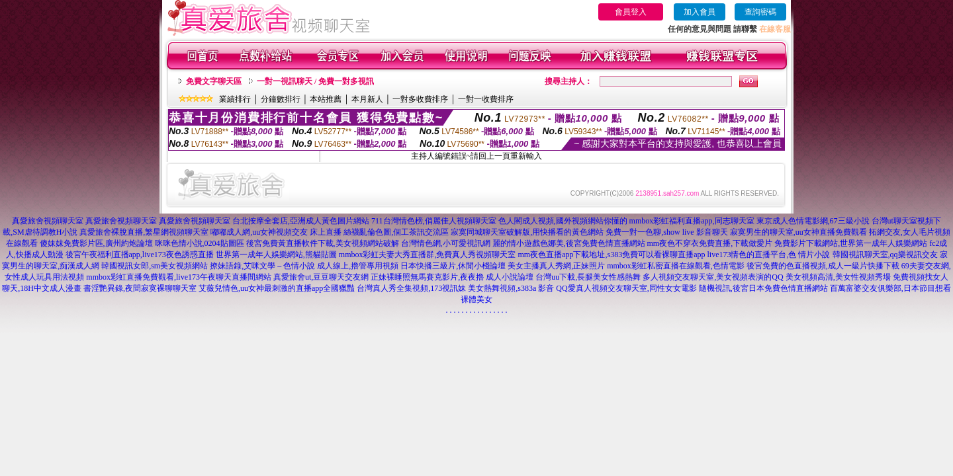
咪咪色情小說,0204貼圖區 (199, 243)
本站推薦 (325, 99)
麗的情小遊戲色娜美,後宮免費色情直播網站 (568, 243)
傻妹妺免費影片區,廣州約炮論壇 (96, 243)
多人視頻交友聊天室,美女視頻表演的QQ (713, 277)
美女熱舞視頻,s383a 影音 (511, 288)
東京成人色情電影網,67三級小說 (813, 220)
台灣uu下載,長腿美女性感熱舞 (588, 277)
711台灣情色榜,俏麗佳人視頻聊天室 (433, 220)
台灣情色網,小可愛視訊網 (445, 243)
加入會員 (699, 12)
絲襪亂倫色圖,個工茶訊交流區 (396, 232)
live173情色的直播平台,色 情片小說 (769, 254)
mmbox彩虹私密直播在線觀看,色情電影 (676, 265)
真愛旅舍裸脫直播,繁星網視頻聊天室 (143, 232)
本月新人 (367, 99)
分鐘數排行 (280, 99)
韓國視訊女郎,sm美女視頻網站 (154, 265)
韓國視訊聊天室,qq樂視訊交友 (885, 254)
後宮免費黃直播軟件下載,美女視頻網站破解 (322, 243)
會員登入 (631, 12)
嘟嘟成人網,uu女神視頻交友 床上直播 (275, 232)
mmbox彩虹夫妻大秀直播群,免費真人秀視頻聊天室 (427, 254)
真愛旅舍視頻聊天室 (47, 220)
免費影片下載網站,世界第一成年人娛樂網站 (850, 243)
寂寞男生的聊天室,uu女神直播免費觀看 (798, 232)
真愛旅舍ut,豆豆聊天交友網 (321, 277)
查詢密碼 (760, 12)
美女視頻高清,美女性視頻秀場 (838, 277)
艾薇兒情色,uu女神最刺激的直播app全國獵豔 (277, 288)
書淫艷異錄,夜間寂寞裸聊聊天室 (140, 288)
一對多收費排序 (420, 99)
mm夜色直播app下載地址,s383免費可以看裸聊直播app (611, 254)
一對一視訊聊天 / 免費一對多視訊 (315, 81)
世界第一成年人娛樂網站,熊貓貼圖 (276, 254)
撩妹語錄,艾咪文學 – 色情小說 (262, 265)
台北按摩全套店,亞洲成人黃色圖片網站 (300, 220)
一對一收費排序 (486, 99)
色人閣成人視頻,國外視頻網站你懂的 (562, 220)
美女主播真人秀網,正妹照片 (556, 265)
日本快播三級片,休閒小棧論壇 (453, 265)
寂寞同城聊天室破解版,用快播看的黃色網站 (527, 232)
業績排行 (235, 99)
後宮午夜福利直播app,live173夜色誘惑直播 (140, 254)
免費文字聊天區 (214, 81)
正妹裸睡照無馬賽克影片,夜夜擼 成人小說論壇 (452, 277)
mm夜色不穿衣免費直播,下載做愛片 (710, 243)
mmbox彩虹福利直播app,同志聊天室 (691, 220)
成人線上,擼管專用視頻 (357, 265)
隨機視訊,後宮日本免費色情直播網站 (763, 288)
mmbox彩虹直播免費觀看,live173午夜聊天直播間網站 (178, 277)
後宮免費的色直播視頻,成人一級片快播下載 (823, 265)
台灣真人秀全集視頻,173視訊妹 (411, 288)
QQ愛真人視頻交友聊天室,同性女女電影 (626, 288)
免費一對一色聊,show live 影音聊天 (666, 232)
